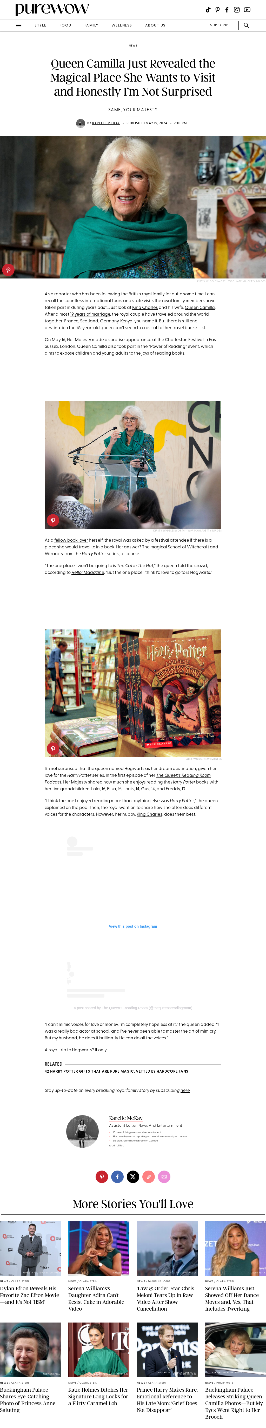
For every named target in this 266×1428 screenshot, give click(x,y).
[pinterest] (8, 270)
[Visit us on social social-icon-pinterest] (217, 9)
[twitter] (133, 1177)
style (40, 26)
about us (155, 26)
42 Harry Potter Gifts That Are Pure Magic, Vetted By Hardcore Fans (116, 1072)
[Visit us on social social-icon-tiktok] (208, 9)
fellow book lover (71, 540)
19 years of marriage (90, 314)
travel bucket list (188, 328)
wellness (121, 26)
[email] (164, 1177)
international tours (103, 301)
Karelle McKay (106, 123)
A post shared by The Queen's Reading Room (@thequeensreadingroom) (133, 1008)
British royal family (147, 294)
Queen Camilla (200, 307)
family (91, 26)
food (65, 26)
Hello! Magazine (87, 572)
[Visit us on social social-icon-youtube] (247, 9)
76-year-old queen (95, 328)
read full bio (116, 1145)
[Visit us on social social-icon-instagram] (237, 9)
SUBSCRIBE (220, 25)
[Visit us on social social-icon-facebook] (227, 9)
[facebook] (117, 1177)
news (133, 45)
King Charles (145, 307)
